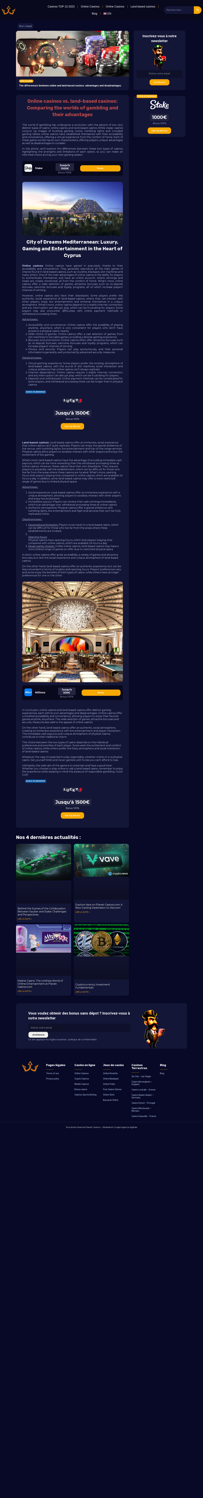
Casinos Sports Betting (85, 1094)
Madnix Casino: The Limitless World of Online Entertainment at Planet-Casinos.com (40, 983)
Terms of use (52, 1073)
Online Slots (108, 1094)
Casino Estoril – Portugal (143, 1103)
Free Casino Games (112, 1089)
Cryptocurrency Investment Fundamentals (92, 986)
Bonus (100, 168)
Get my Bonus (72, 426)
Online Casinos (90, 6)
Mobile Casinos (81, 1084)
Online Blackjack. (111, 1078)
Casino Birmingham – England (142, 1083)
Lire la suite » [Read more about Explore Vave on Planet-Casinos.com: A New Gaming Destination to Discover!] (82, 912)
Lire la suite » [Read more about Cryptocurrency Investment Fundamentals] (82, 992)
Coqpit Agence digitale (125, 1127)
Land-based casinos (143, 6)
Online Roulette (110, 1073)
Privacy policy (52, 1078)
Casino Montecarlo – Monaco (141, 1109)
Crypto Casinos (81, 1078)
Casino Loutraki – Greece (144, 1089)
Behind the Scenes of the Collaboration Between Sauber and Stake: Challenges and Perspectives (42, 911)
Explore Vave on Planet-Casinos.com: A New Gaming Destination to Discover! (98, 906)
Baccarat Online (110, 1100)
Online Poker (109, 1084)
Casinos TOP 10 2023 (61, 6)
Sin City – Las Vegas (141, 1076)
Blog (94, 13)
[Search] (197, 10)
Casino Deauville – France (144, 1116)
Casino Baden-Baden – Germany (143, 1096)
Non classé (25, 26)
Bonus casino (80, 1089)
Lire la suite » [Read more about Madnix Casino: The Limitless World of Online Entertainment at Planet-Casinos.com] (25, 991)
